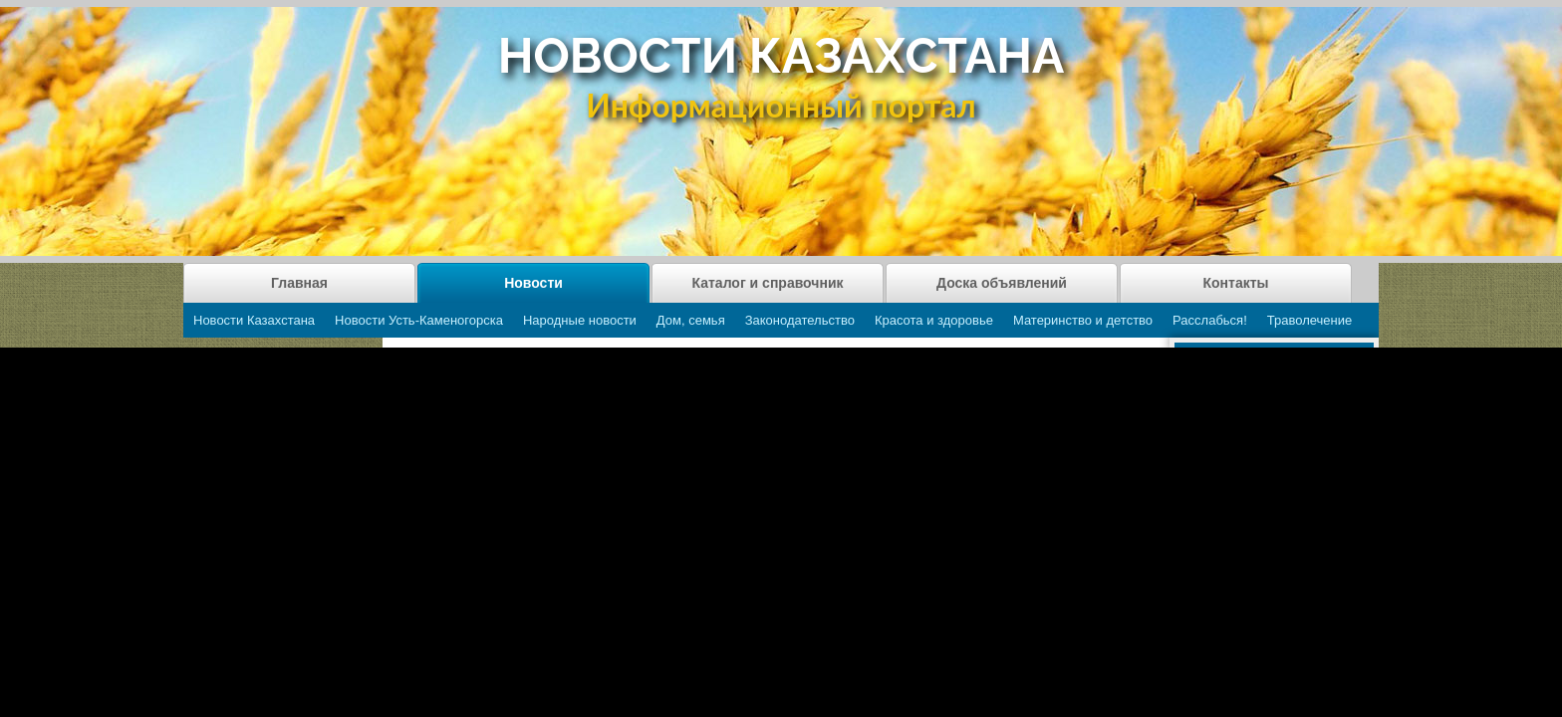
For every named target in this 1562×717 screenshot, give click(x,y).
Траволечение (1309, 320)
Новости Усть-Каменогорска (419, 320)
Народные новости (580, 320)
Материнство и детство (1083, 320)
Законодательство (800, 320)
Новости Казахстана (254, 320)
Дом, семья (690, 320)
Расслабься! (1209, 320)
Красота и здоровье (934, 320)
